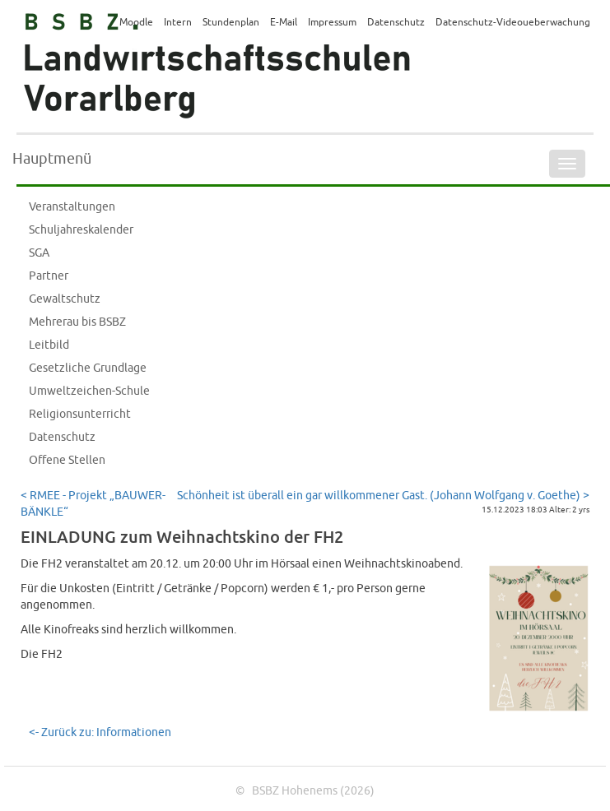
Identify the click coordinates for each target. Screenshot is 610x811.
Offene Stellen (67, 460)
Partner (48, 276)
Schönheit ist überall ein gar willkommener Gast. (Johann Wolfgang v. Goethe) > (383, 495)
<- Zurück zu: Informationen (100, 732)
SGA (39, 253)
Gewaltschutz (64, 299)
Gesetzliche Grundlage (88, 368)
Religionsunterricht (80, 414)
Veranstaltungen (72, 207)
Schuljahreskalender (81, 230)
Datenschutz (62, 437)
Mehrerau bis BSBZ (77, 322)
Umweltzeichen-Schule (89, 391)
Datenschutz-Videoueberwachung (512, 22)
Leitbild (49, 345)
